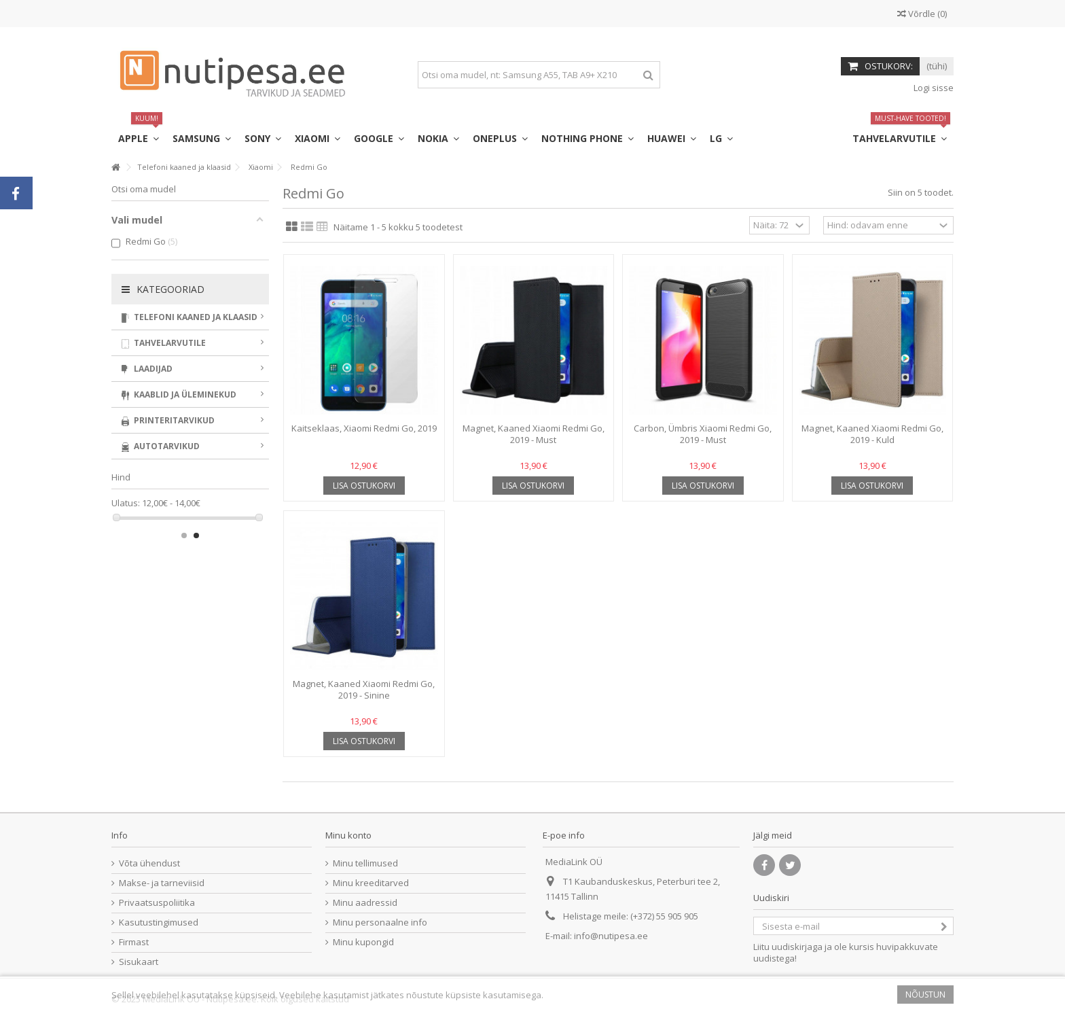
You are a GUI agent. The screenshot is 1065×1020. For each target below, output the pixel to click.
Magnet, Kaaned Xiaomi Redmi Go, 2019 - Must (533, 434)
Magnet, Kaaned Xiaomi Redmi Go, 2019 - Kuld (872, 434)
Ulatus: (125, 503)
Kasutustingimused (158, 922)
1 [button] (184, 535)
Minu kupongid (363, 942)
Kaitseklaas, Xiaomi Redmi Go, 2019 (364, 428)
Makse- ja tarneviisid (161, 883)
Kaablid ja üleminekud (193, 394)
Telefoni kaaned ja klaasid (193, 317)
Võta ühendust (149, 863)
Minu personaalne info (380, 922)
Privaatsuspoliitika (157, 903)
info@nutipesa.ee (611, 936)
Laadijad (193, 368)
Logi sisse (932, 88)
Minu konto (348, 835)
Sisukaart (138, 962)
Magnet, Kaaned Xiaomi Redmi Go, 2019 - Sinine (364, 689)
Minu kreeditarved (371, 883)
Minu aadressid (365, 903)
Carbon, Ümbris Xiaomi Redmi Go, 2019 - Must (703, 434)
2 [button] (196, 535)
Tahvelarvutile (193, 343)
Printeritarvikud (193, 420)
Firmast (134, 942)
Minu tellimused (365, 863)
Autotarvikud (193, 446)
